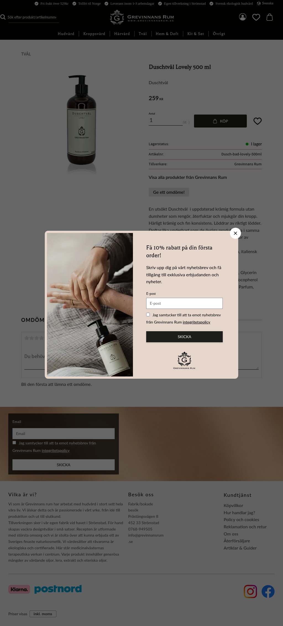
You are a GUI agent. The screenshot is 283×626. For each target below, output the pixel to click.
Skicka (184, 336)
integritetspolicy (196, 322)
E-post (151, 294)
